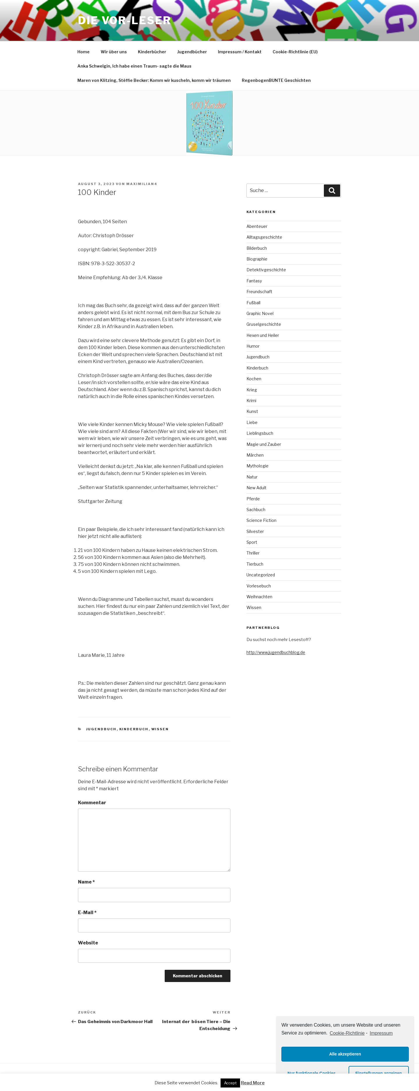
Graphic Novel (260, 313)
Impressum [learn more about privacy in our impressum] (381, 1033)
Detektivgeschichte (266, 269)
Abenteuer (256, 226)
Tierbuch (254, 564)
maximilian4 (141, 184)
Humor (253, 346)
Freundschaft (259, 291)
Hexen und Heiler (262, 335)
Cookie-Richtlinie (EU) (295, 51)
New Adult (256, 487)
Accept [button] (230, 1083)
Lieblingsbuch (259, 433)
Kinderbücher (152, 51)
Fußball (253, 302)
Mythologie (257, 465)
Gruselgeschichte (263, 324)
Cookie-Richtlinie (347, 1033)
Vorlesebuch (258, 585)
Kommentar (92, 802)
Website (88, 943)
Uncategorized (260, 574)
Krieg (251, 389)
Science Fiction (261, 520)
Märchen (255, 455)
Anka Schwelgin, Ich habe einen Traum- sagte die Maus (134, 66)
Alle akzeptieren (345, 1054)
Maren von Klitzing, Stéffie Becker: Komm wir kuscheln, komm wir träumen (154, 80)
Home (83, 51)
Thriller (253, 552)
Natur (252, 476)
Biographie (256, 258)
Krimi (251, 400)
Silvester (255, 531)
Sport (251, 542)
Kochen (253, 378)
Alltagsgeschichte (264, 237)
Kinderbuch (134, 729)
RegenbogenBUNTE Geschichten (276, 80)
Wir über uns (114, 51)
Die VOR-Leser (124, 20)
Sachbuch (255, 509)
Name (86, 882)
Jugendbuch (101, 729)
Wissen (160, 729)
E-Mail (87, 912)
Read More (252, 1082)
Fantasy (254, 280)
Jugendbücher (192, 51)
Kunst (252, 411)
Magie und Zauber (263, 444)
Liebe (252, 422)
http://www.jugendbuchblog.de (275, 652)
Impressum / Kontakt (240, 51)
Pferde (253, 498)
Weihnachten (259, 596)
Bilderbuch (256, 248)
